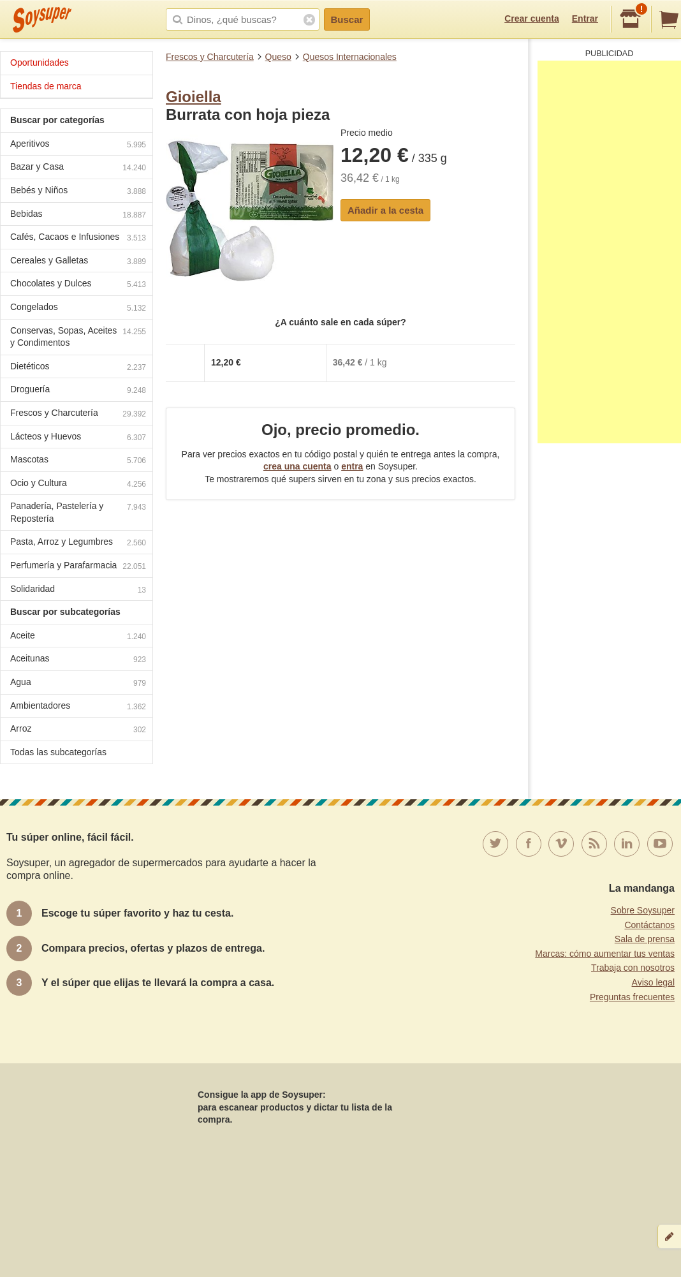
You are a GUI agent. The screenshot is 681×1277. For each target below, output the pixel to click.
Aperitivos (78, 145)
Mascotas (78, 461)
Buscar (347, 19)
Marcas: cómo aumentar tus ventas (605, 954)
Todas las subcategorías (58, 752)
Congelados (78, 308)
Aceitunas (78, 660)
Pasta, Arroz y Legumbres (78, 543)
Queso (278, 57)
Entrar (585, 18)
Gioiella (193, 96)
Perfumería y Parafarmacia (78, 566)
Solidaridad (78, 590)
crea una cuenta (297, 466)
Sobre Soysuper (643, 910)
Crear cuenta (531, 18)
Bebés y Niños (78, 191)
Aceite (78, 637)
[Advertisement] (609, 252)
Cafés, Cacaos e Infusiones (78, 238)
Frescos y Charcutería (210, 57)
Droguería (78, 390)
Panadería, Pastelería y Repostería (78, 512)
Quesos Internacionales (350, 57)
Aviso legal (653, 982)
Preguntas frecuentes (632, 997)
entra (352, 466)
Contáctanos (649, 925)
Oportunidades (39, 62)
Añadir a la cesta (385, 210)
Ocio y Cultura (78, 484)
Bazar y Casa (78, 168)
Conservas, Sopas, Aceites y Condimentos (78, 336)
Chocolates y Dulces (78, 285)
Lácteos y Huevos (78, 438)
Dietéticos (78, 367)
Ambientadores (78, 707)
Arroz (78, 730)
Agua (78, 683)
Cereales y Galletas (78, 262)
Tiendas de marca (46, 86)
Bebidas (78, 215)
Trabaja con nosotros (633, 968)
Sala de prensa (645, 939)
